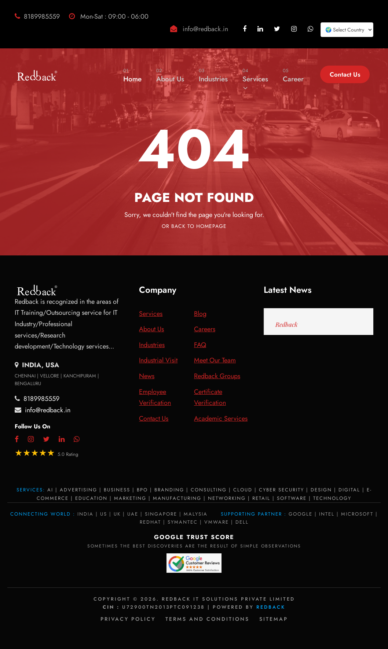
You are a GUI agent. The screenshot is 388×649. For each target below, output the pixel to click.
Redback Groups (217, 376)
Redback (286, 324)
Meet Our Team (215, 360)
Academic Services (221, 418)
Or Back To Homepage (194, 226)
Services (255, 79)
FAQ (200, 345)
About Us (170, 75)
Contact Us (345, 74)
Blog (200, 313)
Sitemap (273, 619)
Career (293, 75)
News (146, 376)
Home (132, 75)
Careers (204, 329)
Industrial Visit (158, 360)
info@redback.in (205, 29)
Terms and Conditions (207, 619)
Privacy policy (127, 619)
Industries (213, 75)
